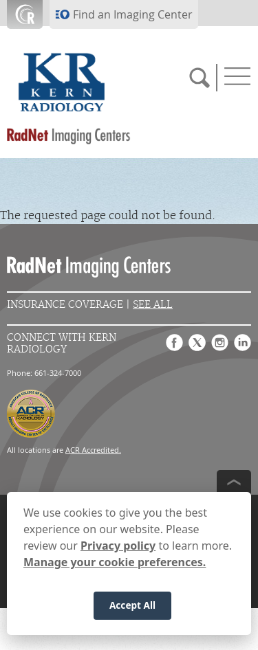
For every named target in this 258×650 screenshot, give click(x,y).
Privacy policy (117, 545)
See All (153, 305)
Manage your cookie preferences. (114, 562)
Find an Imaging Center (133, 14)
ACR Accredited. (93, 450)
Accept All (132, 605)
